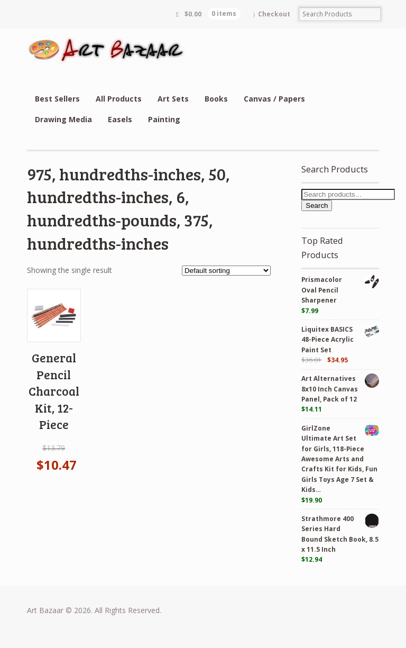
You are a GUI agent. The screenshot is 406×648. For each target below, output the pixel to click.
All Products (119, 99)
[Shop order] (226, 271)
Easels (120, 119)
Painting (164, 119)
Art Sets (173, 99)
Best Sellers (57, 99)
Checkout (274, 14)
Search (317, 205)
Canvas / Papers (274, 99)
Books (216, 99)
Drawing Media (63, 119)
